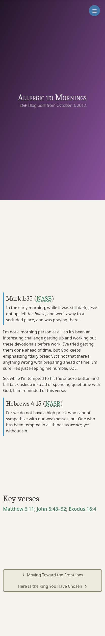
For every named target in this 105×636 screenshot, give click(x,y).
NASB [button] (44, 298)
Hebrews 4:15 (23, 403)
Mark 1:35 (19, 298)
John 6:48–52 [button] (51, 508)
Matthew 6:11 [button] (18, 508)
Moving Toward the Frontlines (52, 575)
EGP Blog (28, 105)
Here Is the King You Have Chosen (52, 586)
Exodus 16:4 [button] (82, 508)
